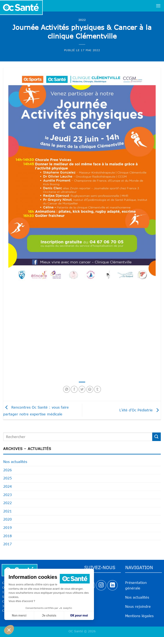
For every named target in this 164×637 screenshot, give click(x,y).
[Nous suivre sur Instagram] (101, 585)
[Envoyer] (156, 436)
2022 (82, 20)
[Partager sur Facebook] (74, 389)
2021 (7, 511)
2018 (7, 536)
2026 (7, 470)
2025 (7, 478)
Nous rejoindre (138, 606)
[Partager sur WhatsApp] (66, 389)
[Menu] (158, 5)
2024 (7, 486)
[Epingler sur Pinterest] (89, 389)
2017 (7, 544)
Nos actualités (15, 462)
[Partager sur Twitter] (82, 389)
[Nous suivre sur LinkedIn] (112, 585)
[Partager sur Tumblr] (97, 389)
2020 (7, 519)
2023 (7, 495)
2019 (7, 528)
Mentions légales (139, 616)
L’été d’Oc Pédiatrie (140, 410)
